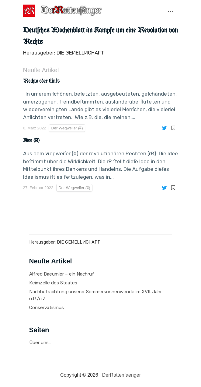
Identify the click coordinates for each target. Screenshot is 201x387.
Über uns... (40, 342)
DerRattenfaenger (121, 375)
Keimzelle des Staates (53, 283)
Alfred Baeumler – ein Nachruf (61, 274)
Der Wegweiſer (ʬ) (67, 128)
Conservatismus (46, 307)
